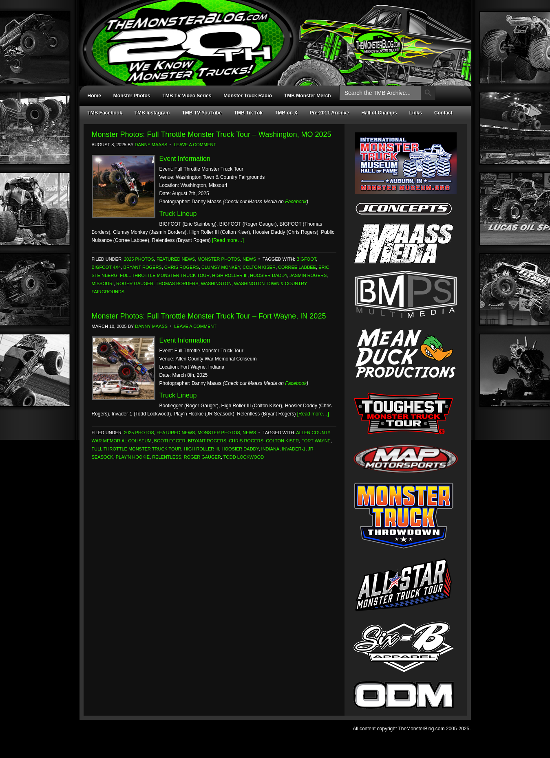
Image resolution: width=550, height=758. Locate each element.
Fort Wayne (316, 440)
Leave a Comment (195, 144)
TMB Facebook (105, 113)
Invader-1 (293, 448)
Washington (216, 283)
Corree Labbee (297, 267)
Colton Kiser (259, 267)
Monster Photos (131, 96)
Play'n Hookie (133, 457)
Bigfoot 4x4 (106, 267)
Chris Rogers (181, 267)
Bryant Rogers (143, 267)
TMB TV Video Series (187, 96)
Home (94, 96)
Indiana (270, 448)
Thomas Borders (177, 283)
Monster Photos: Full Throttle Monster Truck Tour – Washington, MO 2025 (211, 134)
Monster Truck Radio (247, 96)
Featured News (176, 259)
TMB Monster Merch (307, 96)
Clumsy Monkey (220, 267)
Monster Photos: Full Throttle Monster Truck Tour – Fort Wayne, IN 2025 (209, 316)
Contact (443, 113)
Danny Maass (151, 144)
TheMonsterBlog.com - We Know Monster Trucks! (271, 35)
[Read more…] (228, 240)
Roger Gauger (134, 283)
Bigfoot (306, 259)
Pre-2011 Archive (329, 113)
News (249, 259)
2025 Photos (139, 259)
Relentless (166, 457)
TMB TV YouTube (202, 113)
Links (415, 113)
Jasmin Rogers (308, 275)
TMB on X (286, 113)
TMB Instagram (152, 113)
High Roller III (229, 275)
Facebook (296, 201)
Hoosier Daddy (268, 275)
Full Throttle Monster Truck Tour (165, 275)
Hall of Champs (379, 113)
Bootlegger (170, 440)
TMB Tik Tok (248, 113)
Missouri (103, 283)
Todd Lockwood (243, 457)
